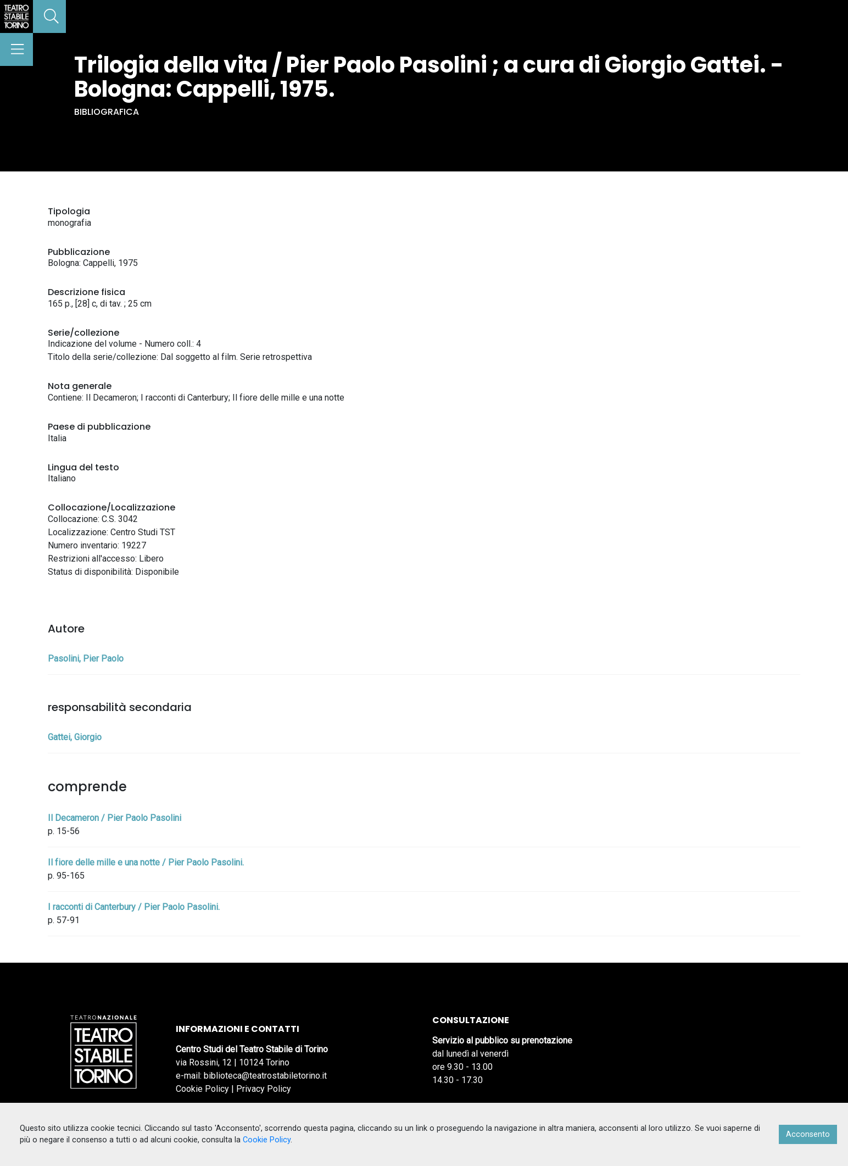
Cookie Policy (202, 1089)
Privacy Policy (263, 1089)
